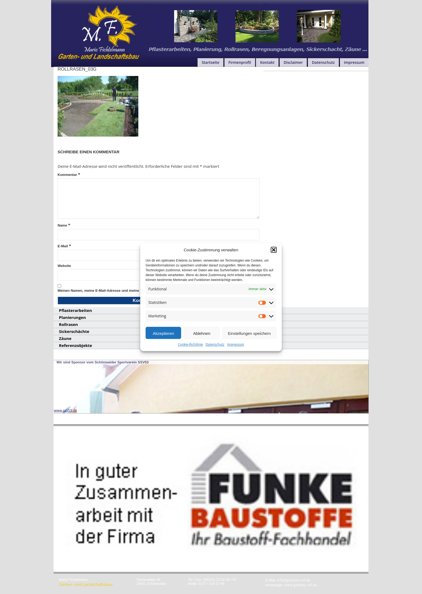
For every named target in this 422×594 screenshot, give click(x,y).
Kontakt (267, 62)
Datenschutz (215, 346)
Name (64, 225)
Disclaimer (293, 62)
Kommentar (69, 174)
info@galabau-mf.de (293, 580)
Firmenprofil (239, 62)
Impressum (235, 346)
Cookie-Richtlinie (190, 346)
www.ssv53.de (65, 410)
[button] (273, 252)
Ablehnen (201, 335)
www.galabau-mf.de (300, 584)
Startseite (210, 62)
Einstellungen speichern (249, 335)
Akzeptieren (163, 335)
